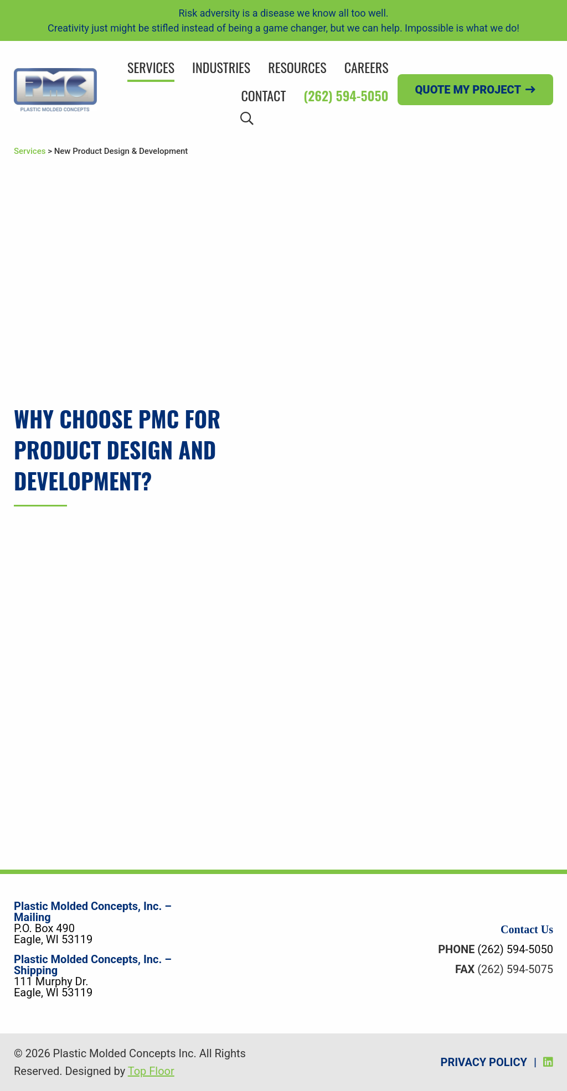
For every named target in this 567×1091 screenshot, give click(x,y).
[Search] (247, 117)
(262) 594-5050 (345, 95)
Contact (263, 95)
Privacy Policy (484, 1062)
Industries (221, 67)
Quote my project (468, 89)
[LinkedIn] (548, 1062)
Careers (366, 67)
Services (150, 67)
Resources (297, 67)
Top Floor (151, 1071)
